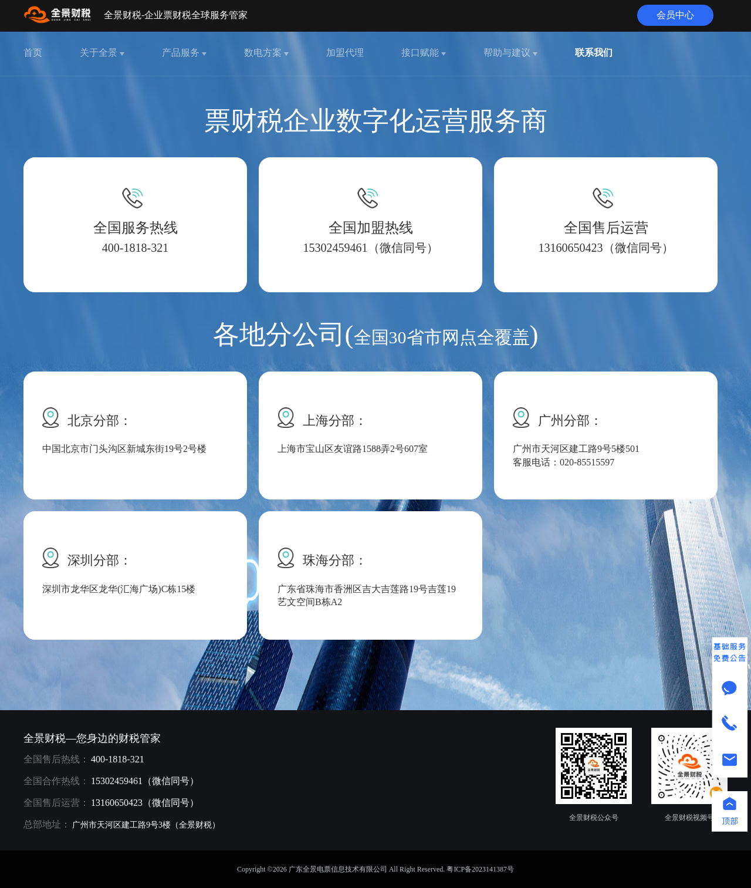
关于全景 (102, 53)
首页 (32, 53)
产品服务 (184, 53)
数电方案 (266, 53)
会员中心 (675, 15)
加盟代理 (345, 53)
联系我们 (594, 53)
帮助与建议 (510, 53)
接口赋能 (423, 53)
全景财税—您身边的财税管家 (92, 738)
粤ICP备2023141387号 (480, 869)
